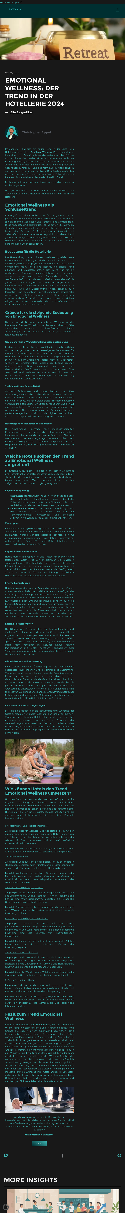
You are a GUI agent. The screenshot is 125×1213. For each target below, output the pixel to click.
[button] (117, 9)
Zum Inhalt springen (11, 2)
